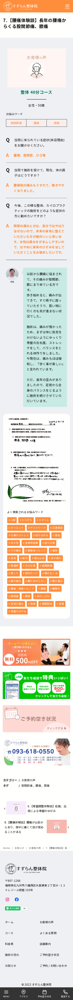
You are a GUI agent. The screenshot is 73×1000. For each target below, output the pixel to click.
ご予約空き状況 (49, 952)
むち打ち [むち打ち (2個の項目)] (27, 520)
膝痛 (57, 123)
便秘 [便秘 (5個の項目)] (57, 535)
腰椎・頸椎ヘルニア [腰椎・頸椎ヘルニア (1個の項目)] (22, 587)
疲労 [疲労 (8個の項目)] (25, 557)
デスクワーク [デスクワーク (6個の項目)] (38, 527)
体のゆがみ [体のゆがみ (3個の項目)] (41, 535)
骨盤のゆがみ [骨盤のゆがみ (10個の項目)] (18, 609)
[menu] (67, 6)
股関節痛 (16, 123)
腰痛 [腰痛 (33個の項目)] (43, 587)
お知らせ (20, 845)
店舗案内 (45, 941)
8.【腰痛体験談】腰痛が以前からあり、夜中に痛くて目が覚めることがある (24, 824)
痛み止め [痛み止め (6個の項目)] (39, 557)
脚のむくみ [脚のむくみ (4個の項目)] (51, 572)
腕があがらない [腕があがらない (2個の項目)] (37, 579)
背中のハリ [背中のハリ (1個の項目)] (31, 572)
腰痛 (36, 123)
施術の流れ (12, 952)
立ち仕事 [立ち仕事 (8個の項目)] (30, 564)
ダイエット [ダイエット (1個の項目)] (17, 527)
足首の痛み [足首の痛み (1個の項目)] (17, 601)
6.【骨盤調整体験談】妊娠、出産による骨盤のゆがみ (47, 805)
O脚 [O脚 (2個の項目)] (13, 520)
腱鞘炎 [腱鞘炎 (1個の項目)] (56, 587)
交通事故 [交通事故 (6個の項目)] (57, 527)
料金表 (9, 941)
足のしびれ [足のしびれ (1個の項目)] (43, 594)
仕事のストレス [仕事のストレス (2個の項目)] (20, 535)
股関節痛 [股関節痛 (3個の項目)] (47, 564)
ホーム (9, 919)
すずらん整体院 (42, 982)
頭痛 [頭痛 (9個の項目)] (32, 601)
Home (7, 845)
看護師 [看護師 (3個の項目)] (14, 564)
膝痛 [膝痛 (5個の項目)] (27, 594)
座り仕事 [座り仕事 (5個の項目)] (50, 542)
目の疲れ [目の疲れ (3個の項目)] (56, 557)
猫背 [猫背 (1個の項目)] (55, 549)
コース (9, 930)
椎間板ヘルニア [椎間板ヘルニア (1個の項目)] (37, 549)
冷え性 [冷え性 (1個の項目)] (14, 542)
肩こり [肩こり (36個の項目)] (14, 572)
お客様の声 (28, 777)
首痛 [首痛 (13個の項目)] (61, 601)
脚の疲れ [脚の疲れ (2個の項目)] (16, 579)
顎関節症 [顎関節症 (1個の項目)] (47, 601)
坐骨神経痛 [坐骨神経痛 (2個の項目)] (31, 542)
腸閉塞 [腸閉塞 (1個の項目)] (14, 594)
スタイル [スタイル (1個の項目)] (44, 520)
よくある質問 (48, 930)
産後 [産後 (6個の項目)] (13, 557)
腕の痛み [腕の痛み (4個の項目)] (57, 579)
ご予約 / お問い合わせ (53, 963)
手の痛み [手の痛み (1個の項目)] (16, 549)
